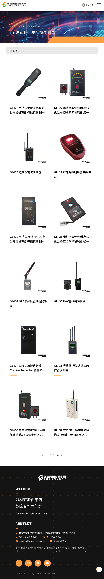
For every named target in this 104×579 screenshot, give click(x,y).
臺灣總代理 (41, 550)
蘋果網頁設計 (49, 573)
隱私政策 (85, 550)
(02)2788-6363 (54, 536)
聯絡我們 (69, 548)
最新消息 (51, 548)
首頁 (11, 26)
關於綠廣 (25, 548)
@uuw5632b (59, 541)
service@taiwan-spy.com (32, 541)
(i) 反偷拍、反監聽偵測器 (29, 26)
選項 (13, 50)
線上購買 (78, 548)
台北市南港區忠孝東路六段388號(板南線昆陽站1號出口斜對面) (47, 532)
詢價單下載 (60, 550)
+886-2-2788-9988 (28, 536)
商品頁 (33, 548)
